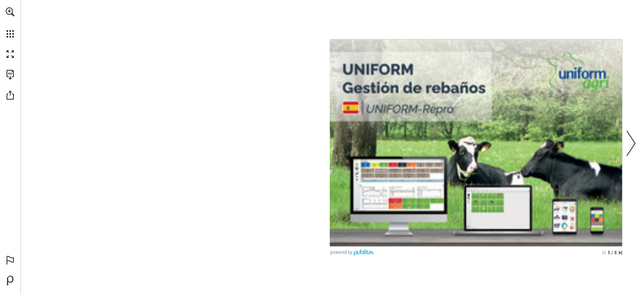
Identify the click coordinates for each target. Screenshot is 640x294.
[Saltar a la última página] (620, 253)
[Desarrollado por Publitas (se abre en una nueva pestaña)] (10, 280)
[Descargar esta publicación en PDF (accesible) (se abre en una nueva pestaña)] (10, 75)
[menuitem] (10, 22)
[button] (10, 12)
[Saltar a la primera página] (604, 253)
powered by (341, 252)
